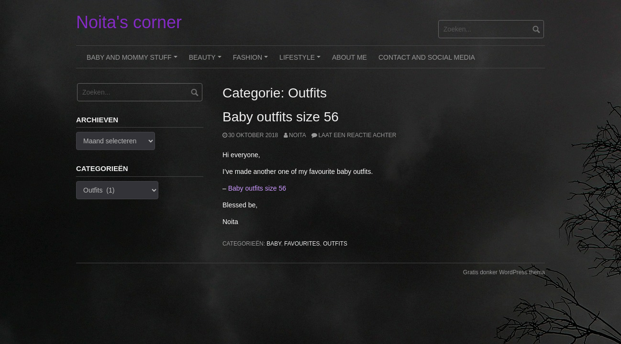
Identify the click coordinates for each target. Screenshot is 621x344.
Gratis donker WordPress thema (504, 272)
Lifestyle (301, 61)
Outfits (335, 243)
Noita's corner (129, 22)
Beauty (206, 61)
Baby (273, 243)
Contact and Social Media (426, 57)
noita (297, 135)
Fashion (252, 61)
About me (349, 57)
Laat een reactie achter (357, 135)
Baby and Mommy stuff (133, 61)
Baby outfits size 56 (280, 116)
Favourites (302, 243)
